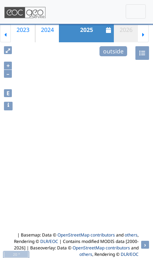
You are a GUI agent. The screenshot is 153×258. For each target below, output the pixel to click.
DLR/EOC (49, 241)
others (131, 235)
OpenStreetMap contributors (86, 235)
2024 (47, 30)
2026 (126, 30)
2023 (23, 30)
